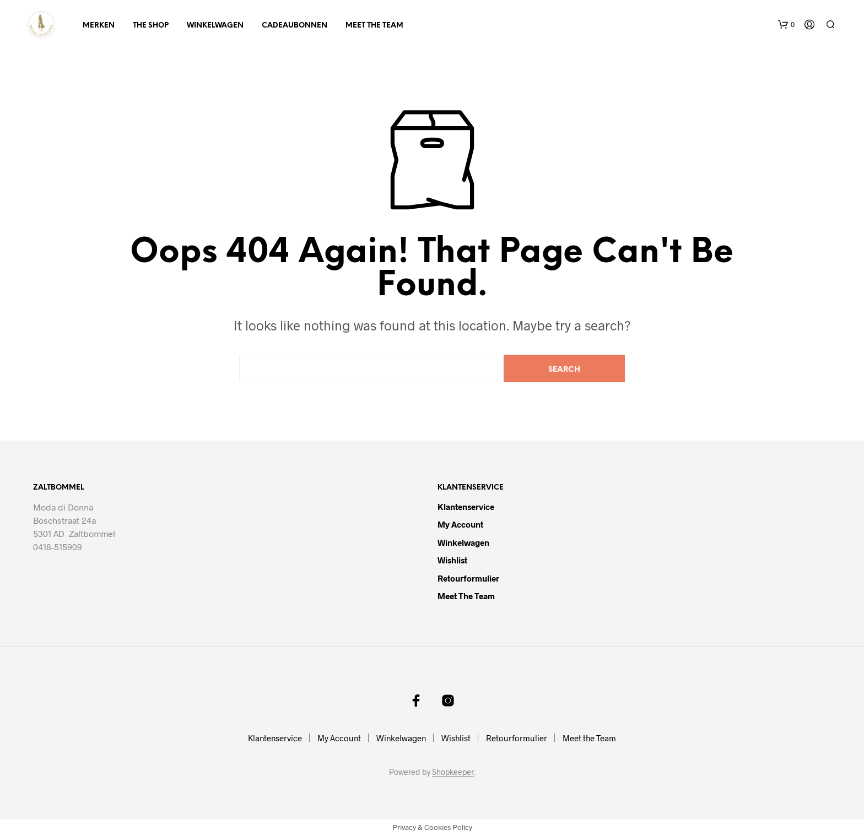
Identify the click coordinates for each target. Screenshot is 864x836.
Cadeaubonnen (294, 25)
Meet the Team (374, 25)
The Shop (151, 25)
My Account (460, 524)
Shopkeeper (453, 772)
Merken (99, 25)
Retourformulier (468, 578)
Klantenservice (466, 507)
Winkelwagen (215, 25)
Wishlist (452, 560)
